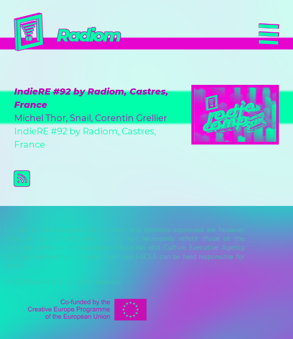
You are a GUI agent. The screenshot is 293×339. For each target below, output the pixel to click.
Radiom (88, 35)
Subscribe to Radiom (153, 178)
